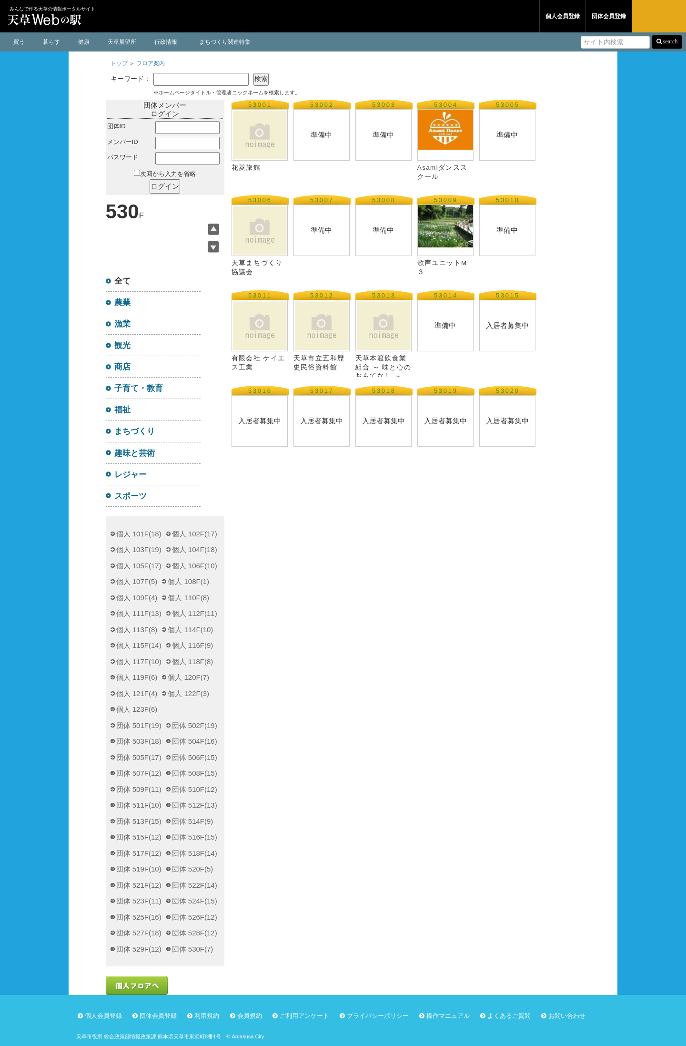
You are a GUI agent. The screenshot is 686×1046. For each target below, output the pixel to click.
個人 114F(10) (190, 630)
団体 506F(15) (194, 757)
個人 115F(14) (138, 645)
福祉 (122, 409)
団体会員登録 (609, 16)
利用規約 (206, 1015)
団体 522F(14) (194, 885)
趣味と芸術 (134, 453)
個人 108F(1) (188, 581)
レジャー (130, 474)
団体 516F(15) (194, 837)
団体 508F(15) (194, 773)
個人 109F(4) (137, 598)
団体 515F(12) (138, 837)
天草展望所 (122, 42)
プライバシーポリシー (378, 1015)
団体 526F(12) (194, 917)
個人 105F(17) (138, 566)
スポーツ (130, 496)
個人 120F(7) (188, 677)
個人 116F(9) (192, 645)
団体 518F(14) (194, 853)
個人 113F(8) (137, 630)
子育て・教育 (138, 388)
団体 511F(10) (138, 805)
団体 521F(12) (138, 885)
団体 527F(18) (138, 933)
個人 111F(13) (138, 613)
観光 (122, 345)
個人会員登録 (562, 16)
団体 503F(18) (138, 741)
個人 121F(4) (137, 693)
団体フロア (507, 16)
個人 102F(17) (194, 534)
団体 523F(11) (138, 901)
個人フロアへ (137, 985)
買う (19, 42)
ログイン (659, 16)
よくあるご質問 (509, 1015)
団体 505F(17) (138, 757)
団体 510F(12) (194, 789)
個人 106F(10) (194, 566)
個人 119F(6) (137, 677)
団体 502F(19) (194, 725)
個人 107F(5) (137, 581)
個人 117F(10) (138, 661)
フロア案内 (150, 63)
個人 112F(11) (194, 613)
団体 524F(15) (194, 901)
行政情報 (165, 42)
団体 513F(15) (138, 821)
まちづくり (134, 431)
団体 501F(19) (138, 725)
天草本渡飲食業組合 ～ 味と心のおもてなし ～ (383, 367)
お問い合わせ (566, 1015)
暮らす (51, 42)
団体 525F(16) (138, 917)
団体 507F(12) (138, 773)
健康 (84, 42)
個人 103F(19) (138, 549)
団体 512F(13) (194, 805)
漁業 (122, 323)
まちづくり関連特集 (225, 42)
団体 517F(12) (138, 853)
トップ (119, 63)
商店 (122, 366)
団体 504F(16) (194, 741)
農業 (122, 302)
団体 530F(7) (192, 949)
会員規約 (249, 1015)
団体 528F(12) (194, 933)
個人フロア (448, 16)
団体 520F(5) (192, 869)
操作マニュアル (448, 1015)
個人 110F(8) (188, 598)
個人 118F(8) (192, 661)
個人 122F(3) (188, 693)
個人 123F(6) (137, 709)
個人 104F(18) (194, 549)
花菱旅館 (250, 167)
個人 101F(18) (138, 534)
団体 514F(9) (192, 821)
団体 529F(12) (138, 949)
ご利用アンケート (304, 1015)
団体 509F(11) (138, 789)
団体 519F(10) (138, 869)
